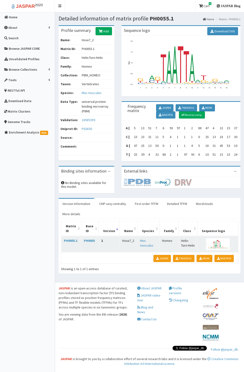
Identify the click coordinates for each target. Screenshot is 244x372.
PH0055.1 (70, 240)
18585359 (88, 120)
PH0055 (89, 240)
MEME (207, 107)
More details (71, 214)
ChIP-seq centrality (112, 204)
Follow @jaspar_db (224, 349)
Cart (205, 5)
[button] (60, 6)
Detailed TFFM (177, 204)
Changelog (178, 300)
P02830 (87, 129)
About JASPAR (149, 288)
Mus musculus (92, 93)
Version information (76, 204)
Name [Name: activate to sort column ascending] (128, 231)
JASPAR (165, 107)
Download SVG (222, 31)
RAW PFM (166, 115)
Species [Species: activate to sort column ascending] (148, 231)
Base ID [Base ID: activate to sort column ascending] (89, 228)
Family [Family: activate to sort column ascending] (169, 231)
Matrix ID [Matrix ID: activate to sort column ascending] (71, 228)
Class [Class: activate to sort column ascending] (187, 231)
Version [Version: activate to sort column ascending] (109, 231)
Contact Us (147, 319)
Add (104, 31)
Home (208, 19)
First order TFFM (146, 204)
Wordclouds (204, 204)
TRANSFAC (186, 107)
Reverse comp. (192, 115)
